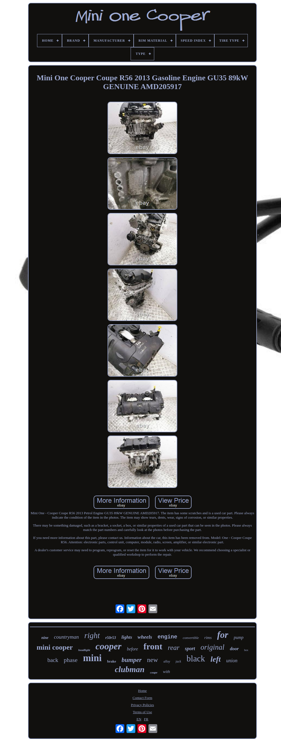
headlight (84, 650)
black (196, 658)
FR (146, 719)
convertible (191, 638)
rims (208, 637)
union (231, 660)
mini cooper (54, 647)
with (166, 671)
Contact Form (142, 698)
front (153, 646)
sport (190, 648)
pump (239, 637)
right (92, 635)
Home (142, 691)
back (52, 660)
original (212, 647)
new (152, 659)
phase (70, 659)
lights (127, 637)
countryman (66, 637)
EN (139, 719)
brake (111, 661)
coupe (154, 672)
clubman (129, 669)
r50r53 (110, 638)
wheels (144, 637)
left (215, 659)
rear (173, 647)
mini (92, 658)
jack (178, 661)
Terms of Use (142, 712)
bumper (132, 659)
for (222, 635)
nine (45, 638)
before (132, 649)
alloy (167, 661)
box (246, 650)
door (234, 648)
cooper (108, 646)
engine (167, 637)
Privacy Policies (142, 705)
